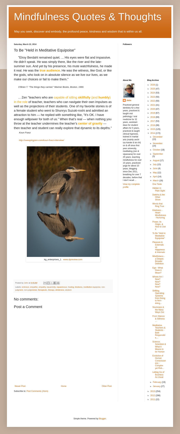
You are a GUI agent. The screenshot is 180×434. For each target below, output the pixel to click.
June (155, 168)
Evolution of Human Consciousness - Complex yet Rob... (159, 362)
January (157, 386)
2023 (153, 97)
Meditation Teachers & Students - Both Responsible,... (158, 331)
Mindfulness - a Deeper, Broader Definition (158, 260)
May (155, 172)
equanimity (51, 287)
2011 (153, 399)
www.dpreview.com (72, 259)
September (158, 154)
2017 (153, 121)
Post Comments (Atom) (37, 391)
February (157, 382)
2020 (153, 109)
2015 (153, 129)
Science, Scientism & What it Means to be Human (159, 347)
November (157, 143)
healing (71, 287)
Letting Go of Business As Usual (158, 374)
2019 (153, 113)
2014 (153, 133)
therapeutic (42, 290)
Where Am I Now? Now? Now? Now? (157, 282)
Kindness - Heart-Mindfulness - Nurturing (159, 214)
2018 (153, 117)
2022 (153, 101)
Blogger (102, 418)
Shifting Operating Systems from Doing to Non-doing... (158, 297)
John (128, 100)
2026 (153, 85)
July (155, 164)
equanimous (62, 287)
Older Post (107, 386)
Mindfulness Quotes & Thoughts (87, 16)
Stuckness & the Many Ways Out (158, 309)
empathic (34, 287)
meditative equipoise (91, 287)
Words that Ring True (158, 204)
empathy (42, 287)
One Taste (157, 184)
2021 (153, 105)
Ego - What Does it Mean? (157, 270)
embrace (25, 287)
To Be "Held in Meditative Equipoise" (158, 235)
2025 (153, 89)
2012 (153, 395)
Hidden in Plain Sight (158, 189)
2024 (153, 93)
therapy (51, 290)
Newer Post (20, 386)
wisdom (68, 290)
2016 (153, 125)
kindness (78, 287)
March (156, 180)
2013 (153, 391)
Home (63, 386)
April (155, 176)
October (157, 150)
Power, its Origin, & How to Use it (159, 225)
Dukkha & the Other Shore (158, 197)
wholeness (59, 290)
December (157, 137)
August (156, 160)
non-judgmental (30, 290)
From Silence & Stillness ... (158, 318)
